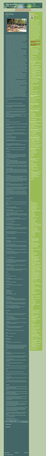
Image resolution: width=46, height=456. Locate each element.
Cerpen (32, 212)
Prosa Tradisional (33, 300)
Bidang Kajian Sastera (34, 48)
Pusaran (32, 167)
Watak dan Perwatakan (34, 90)
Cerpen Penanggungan (34, 216)
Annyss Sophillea (33, 165)
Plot (31, 55)
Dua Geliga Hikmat (34, 132)
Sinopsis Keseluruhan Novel (35, 51)
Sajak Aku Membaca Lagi (35, 67)
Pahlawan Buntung (34, 119)
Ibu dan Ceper (33, 150)
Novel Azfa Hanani (34, 261)
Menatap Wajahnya (34, 163)
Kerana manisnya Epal (34, 245)
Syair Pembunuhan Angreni (35, 328)
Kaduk (32, 241)
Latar (32, 57)
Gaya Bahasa (33, 220)
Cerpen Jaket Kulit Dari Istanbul (36, 76)
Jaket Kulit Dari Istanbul (34, 238)
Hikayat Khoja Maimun (34, 127)
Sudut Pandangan (34, 321)
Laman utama (17, 452)
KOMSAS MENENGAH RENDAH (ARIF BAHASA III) (23, 10)
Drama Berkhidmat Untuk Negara (36, 77)
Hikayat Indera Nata (34, 123)
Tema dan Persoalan (34, 52)
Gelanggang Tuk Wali (34, 160)
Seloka (32, 314)
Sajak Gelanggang (34, 70)
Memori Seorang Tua (34, 151)
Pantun (32, 281)
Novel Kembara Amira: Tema (35, 268)
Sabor (32, 307)
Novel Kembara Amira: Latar (35, 262)
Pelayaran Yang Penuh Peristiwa (36, 124)
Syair (32, 322)
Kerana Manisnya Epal (34, 166)
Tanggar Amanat (33, 329)
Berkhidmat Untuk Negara (35, 206)
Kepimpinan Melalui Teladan (35, 244)
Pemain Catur (33, 155)
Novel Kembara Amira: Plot (35, 267)
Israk (32, 156)
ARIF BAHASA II (11, 4)
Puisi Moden (33, 301)
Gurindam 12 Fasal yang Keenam (36, 224)
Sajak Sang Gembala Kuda (35, 66)
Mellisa (32, 154)
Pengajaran (33, 291)
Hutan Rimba (33, 114)
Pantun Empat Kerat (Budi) (35, 282)
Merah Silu (32, 255)
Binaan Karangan (33, 209)
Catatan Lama (26, 452)
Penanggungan (33, 113)
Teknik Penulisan (33, 56)
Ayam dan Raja (33, 205)
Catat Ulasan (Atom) (10, 454)
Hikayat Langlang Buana (34, 230)
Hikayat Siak (33, 133)
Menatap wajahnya (34, 254)
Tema (32, 86)
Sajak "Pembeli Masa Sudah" (35, 310)
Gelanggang (33, 221)
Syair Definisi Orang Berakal (35, 142)
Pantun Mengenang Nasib (35, 287)
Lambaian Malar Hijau (34, 246)
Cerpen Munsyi (33, 75)
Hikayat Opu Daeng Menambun (36, 131)
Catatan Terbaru (6, 452)
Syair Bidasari (33, 323)
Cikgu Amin (36, 15)
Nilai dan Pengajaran (34, 93)
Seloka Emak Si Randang (35, 146)
